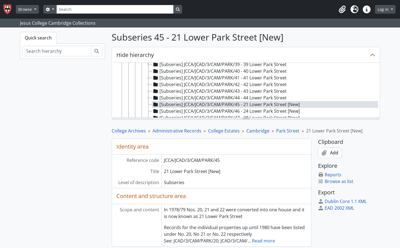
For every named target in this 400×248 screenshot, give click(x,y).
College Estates (224, 131)
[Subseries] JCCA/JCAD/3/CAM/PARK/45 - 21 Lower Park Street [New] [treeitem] (226, 104)
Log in (384, 9)
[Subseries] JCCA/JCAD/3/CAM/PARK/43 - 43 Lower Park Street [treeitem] (219, 91)
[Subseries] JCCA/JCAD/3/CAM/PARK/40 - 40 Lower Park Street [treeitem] (219, 71)
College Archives (129, 131)
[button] (342, 9)
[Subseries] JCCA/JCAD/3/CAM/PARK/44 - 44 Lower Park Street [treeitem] (219, 97)
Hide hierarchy (135, 55)
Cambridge (257, 131)
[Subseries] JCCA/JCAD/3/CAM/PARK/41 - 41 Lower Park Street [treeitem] (219, 77)
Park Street (287, 131)
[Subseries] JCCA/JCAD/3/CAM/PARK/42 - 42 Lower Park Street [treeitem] (219, 84)
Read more (263, 241)
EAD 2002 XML (336, 208)
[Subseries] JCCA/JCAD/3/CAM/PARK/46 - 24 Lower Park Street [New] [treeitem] (226, 111)
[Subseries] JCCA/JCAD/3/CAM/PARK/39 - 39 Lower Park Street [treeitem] (219, 64)
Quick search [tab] (38, 38)
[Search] (115, 9)
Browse (25, 9)
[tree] (246, 90)
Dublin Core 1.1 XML (342, 201)
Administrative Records (176, 131)
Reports (329, 175)
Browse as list (335, 181)
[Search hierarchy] (56, 51)
